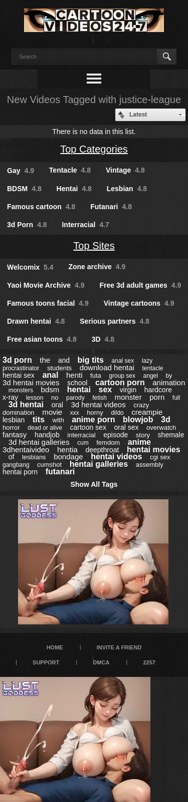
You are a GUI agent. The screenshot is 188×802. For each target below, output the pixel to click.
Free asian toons (42, 339)
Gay (20, 171)
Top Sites (93, 245)
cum (83, 442)
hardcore (158, 390)
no (54, 397)
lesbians (34, 457)
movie (52, 412)
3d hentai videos (98, 404)
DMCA (101, 662)
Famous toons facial (48, 303)
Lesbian (127, 189)
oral (57, 405)
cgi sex (160, 457)
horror (11, 427)
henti (74, 375)
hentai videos (116, 456)
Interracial (85, 225)
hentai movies (153, 449)
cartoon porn (120, 382)
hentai (79, 389)
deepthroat (102, 450)
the (45, 360)
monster (127, 397)
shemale (171, 435)
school (77, 383)
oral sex (126, 427)
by (169, 375)
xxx (74, 412)
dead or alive (45, 427)
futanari (60, 471)
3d (165, 419)
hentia (67, 449)
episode (115, 435)
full (176, 397)
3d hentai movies (31, 382)
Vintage (125, 170)
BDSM (24, 189)
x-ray (10, 397)
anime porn (93, 419)
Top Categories (94, 149)
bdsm (50, 389)
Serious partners (114, 321)
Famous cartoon (41, 207)
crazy (141, 405)
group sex (122, 375)
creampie (146, 412)
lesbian (14, 420)
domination (19, 412)
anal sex (123, 360)
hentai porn (20, 472)
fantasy (15, 434)
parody (75, 397)
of (12, 457)
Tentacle (70, 170)
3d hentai (26, 404)
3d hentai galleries (39, 442)
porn (156, 397)
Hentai (74, 189)
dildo (117, 412)
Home (55, 647)
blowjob (138, 419)
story (143, 435)
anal (50, 375)
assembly (149, 464)
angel (150, 375)
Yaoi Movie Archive (46, 285)
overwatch (161, 427)
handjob (47, 435)
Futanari (111, 207)
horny (95, 412)
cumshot (49, 464)
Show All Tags (93, 484)
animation (168, 382)
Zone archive (96, 267)
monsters (21, 390)
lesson (35, 397)
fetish (99, 397)
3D (103, 339)
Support (46, 662)
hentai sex (19, 375)
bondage (68, 456)
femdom (108, 442)
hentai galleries (99, 464)
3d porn (17, 360)
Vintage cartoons (139, 303)
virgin (128, 390)
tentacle (152, 368)
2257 (149, 662)
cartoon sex (88, 427)
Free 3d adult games (140, 285)
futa (95, 375)
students (59, 368)
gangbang (16, 464)
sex (105, 389)
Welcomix (30, 267)
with (58, 420)
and (64, 360)
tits (39, 419)
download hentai (107, 367)
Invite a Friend (119, 647)
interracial (81, 435)
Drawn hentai (36, 321)
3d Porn (27, 225)
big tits (91, 360)
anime (139, 442)
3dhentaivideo (26, 449)
